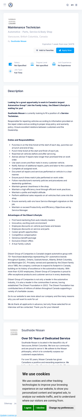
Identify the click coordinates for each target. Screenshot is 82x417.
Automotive (14, 32)
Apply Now (65, 50)
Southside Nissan (18, 41)
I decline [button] (40, 407)
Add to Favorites (45, 50)
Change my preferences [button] (61, 407)
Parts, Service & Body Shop (37, 32)
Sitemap (8, 403)
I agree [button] (27, 407)
